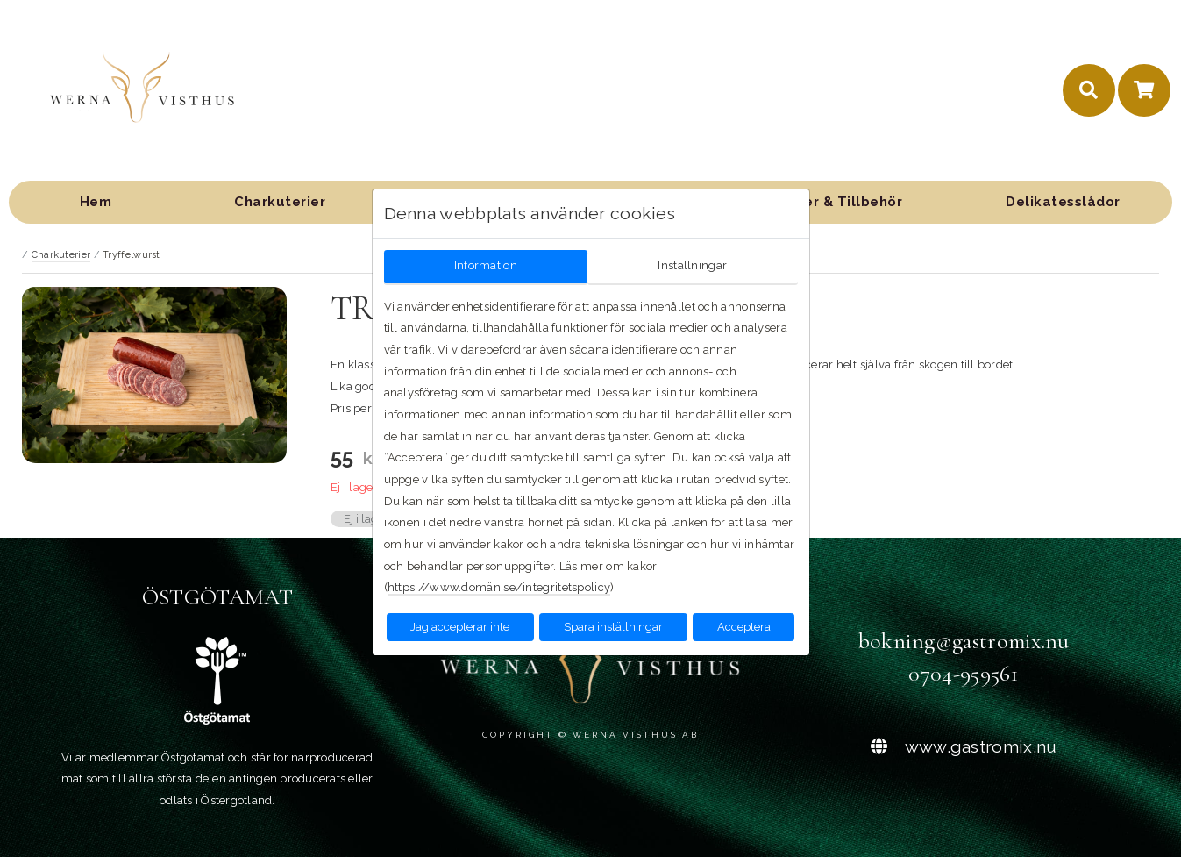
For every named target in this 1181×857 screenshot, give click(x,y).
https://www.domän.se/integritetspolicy (499, 587)
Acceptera (744, 626)
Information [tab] (485, 265)
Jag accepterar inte (459, 626)
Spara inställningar (613, 626)
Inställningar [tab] (692, 265)
